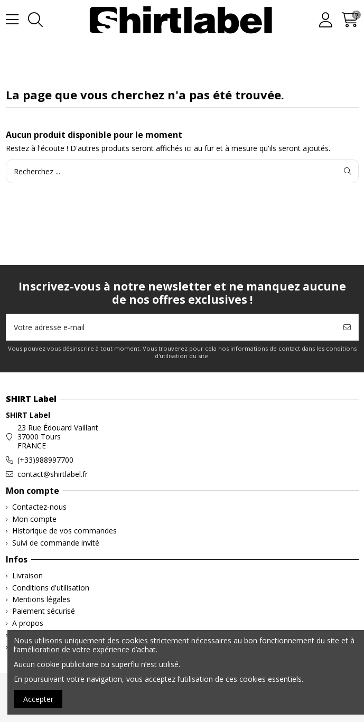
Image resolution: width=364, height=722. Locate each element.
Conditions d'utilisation (50, 588)
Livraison (27, 575)
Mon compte (34, 519)
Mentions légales (41, 599)
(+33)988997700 (45, 460)
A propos (27, 623)
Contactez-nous (39, 507)
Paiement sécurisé (43, 611)
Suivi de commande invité (55, 543)
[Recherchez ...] (348, 171)
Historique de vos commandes (64, 531)
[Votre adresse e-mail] (171, 327)
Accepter (38, 699)
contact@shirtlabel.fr (52, 474)
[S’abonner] (347, 327)
